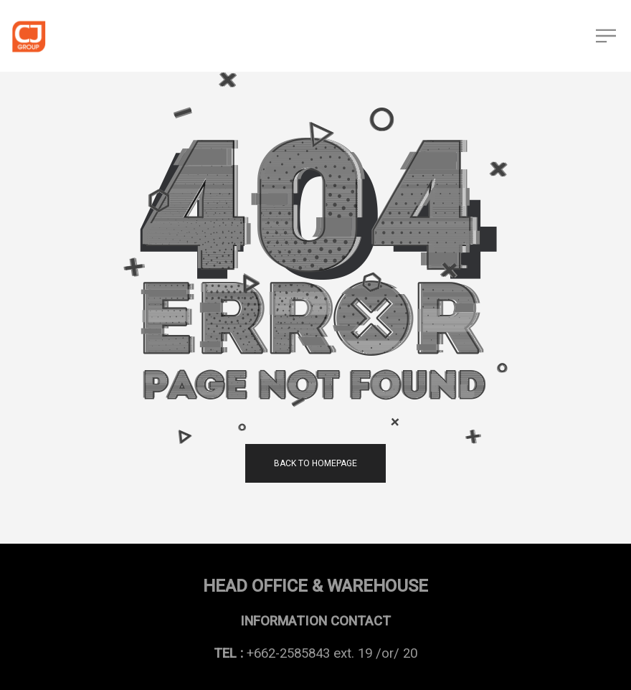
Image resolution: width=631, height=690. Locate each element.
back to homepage (315, 463)
